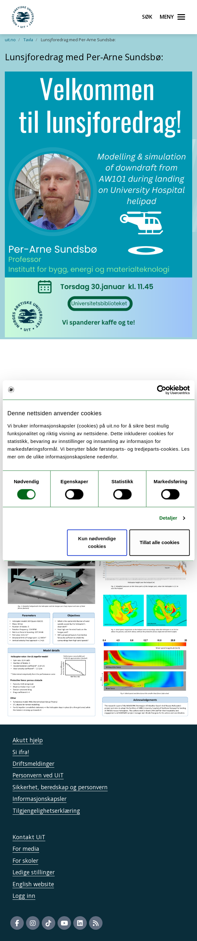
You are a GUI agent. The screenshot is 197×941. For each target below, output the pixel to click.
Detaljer (168, 518)
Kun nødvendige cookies (97, 542)
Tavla (28, 40)
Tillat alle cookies (159, 542)
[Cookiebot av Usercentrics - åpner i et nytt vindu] (161, 390)
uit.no (10, 40)
